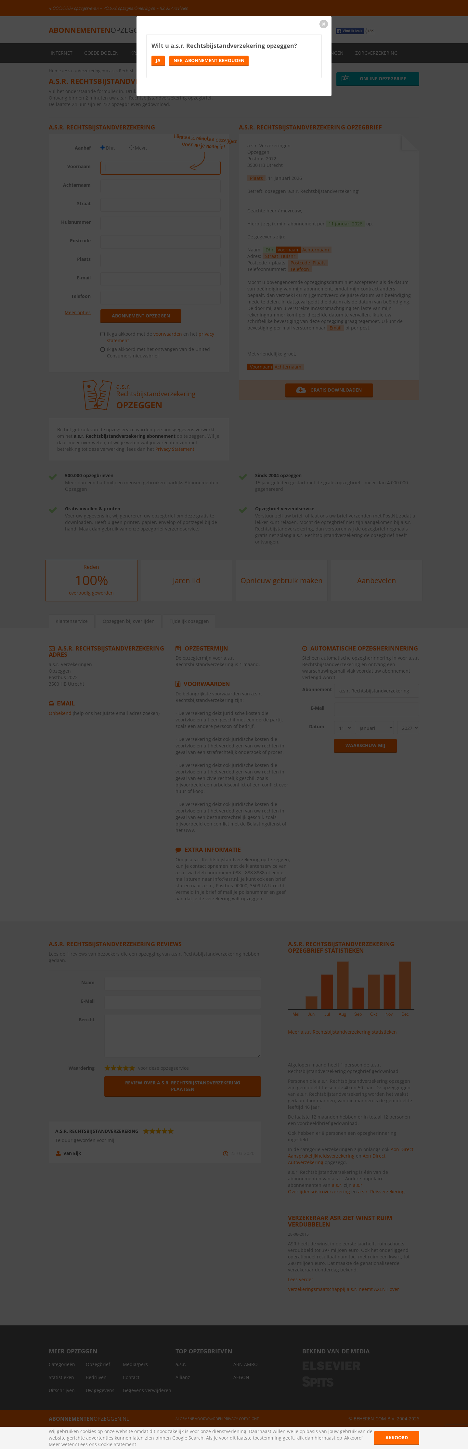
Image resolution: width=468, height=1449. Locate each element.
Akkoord (396, 1437)
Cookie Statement (117, 1444)
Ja (158, 60)
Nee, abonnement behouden (209, 60)
